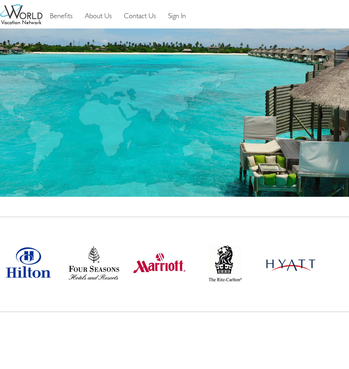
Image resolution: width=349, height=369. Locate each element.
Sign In (177, 16)
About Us (98, 16)
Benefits (61, 16)
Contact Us (140, 16)
